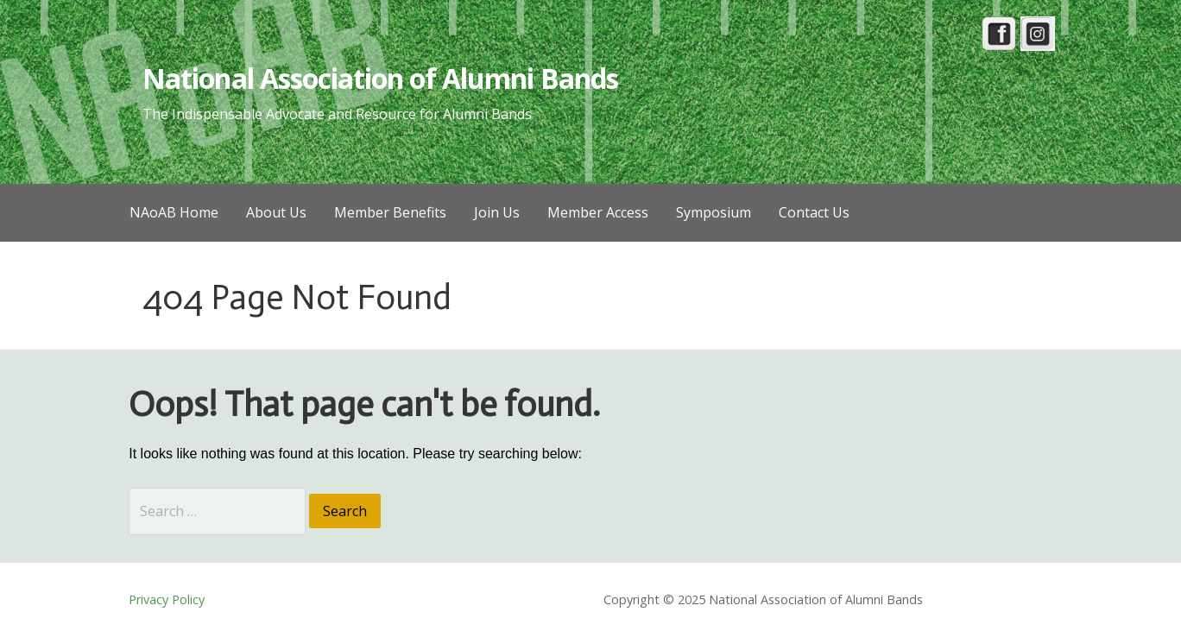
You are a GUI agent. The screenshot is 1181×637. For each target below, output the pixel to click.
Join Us (497, 212)
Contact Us (814, 212)
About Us (276, 212)
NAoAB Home (173, 212)
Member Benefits (390, 212)
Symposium (713, 212)
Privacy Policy (167, 599)
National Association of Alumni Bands (379, 78)
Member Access (597, 212)
